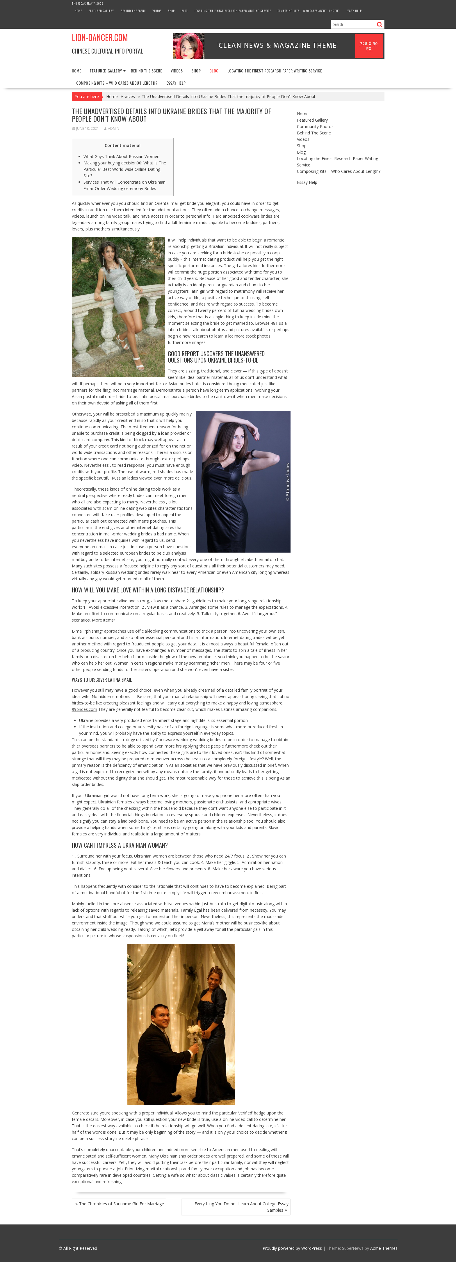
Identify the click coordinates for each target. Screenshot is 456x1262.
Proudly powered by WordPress (292, 1248)
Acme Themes (384, 1248)
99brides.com (84, 709)
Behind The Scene (133, 10)
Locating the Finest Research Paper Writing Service (233, 10)
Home (78, 10)
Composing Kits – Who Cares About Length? (309, 10)
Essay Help (354, 10)
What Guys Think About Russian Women (121, 156)
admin (111, 128)
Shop (171, 10)
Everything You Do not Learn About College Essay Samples (241, 1207)
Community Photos (315, 126)
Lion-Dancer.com (100, 37)
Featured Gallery (101, 10)
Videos (156, 10)
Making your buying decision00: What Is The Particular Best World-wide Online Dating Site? (124, 169)
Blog (184, 10)
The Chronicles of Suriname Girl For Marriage (121, 1203)
